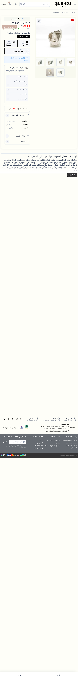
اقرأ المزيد (72, 175)
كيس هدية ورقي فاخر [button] (20, 81)
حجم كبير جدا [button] (21, 99)
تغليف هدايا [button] (21, 76)
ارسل (5, 442)
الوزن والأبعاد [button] (22, 136)
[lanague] (14, 4)
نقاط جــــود (13, 19)
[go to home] (58, 675)
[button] (74, 4)
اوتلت (72, 19)
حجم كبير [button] (22, 94)
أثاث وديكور (65, 12)
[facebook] (8, 419)
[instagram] (17, 419)
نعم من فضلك (23, 36)
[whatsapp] (4, 419)
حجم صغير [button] (21, 85)
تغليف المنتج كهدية (17, 68)
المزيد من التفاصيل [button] (20, 115)
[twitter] (13, 419)
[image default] (71, 62)
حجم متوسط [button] (20, 89)
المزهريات (56, 12)
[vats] (26, 427)
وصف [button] (25, 141)
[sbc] (21, 427)
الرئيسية (74, 12)
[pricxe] (26, 76)
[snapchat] (21, 419)
